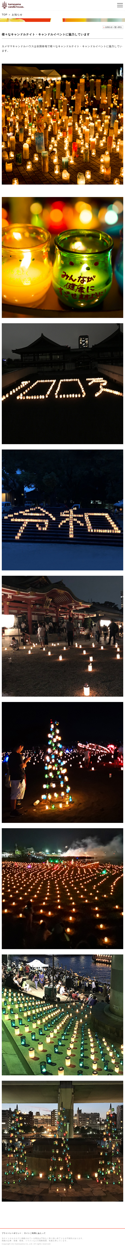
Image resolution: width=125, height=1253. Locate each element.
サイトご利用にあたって (35, 1233)
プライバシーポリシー (11, 1233)
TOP (4, 14)
